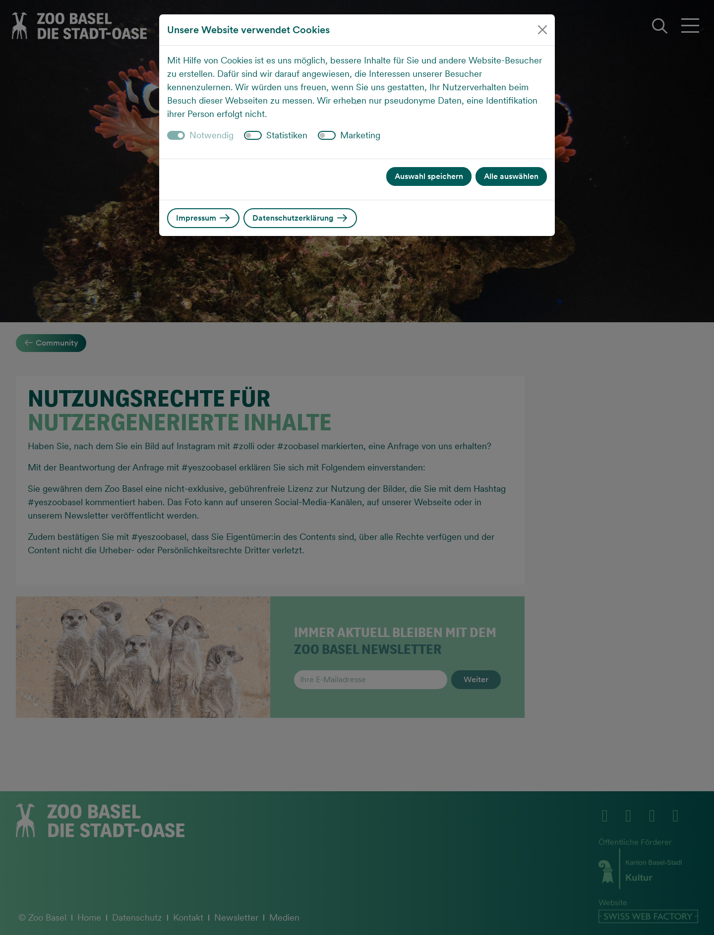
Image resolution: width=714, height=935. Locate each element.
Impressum (203, 218)
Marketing (360, 135)
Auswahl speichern (429, 176)
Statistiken (286, 135)
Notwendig (211, 135)
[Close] (542, 29)
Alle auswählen (511, 176)
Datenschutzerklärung (300, 218)
